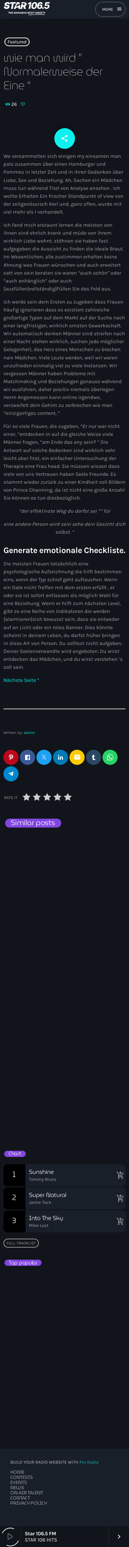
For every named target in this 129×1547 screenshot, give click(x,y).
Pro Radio (89, 1462)
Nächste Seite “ (21, 680)
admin (29, 732)
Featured (17, 42)
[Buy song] (119, 1175)
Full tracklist (21, 1243)
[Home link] (26, 9)
